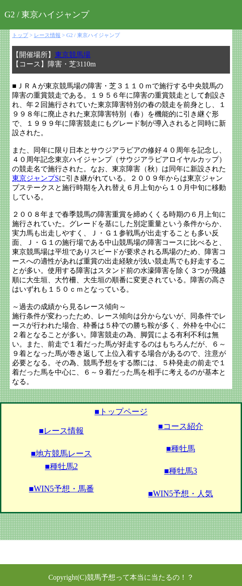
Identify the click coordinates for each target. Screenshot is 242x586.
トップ (20, 35)
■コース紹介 (180, 426)
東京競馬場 (72, 54)
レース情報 (47, 35)
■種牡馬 (180, 448)
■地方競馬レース (61, 453)
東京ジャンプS (35, 178)
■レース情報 (61, 430)
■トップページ (121, 411)
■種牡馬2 (61, 466)
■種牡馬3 (180, 470)
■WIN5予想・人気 (180, 493)
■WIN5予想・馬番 (61, 488)
